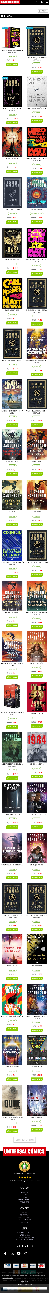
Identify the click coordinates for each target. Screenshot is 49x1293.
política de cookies (7, 1278)
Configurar (24, 1281)
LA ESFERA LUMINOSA (36, 1117)
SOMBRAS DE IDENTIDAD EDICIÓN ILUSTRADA (12, 360)
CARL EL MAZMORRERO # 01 (12, 310)
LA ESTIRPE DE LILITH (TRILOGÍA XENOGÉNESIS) (12, 1016)
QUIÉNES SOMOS (24, 1217)
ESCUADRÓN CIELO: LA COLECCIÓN (37, 814)
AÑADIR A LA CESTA (12, 64)
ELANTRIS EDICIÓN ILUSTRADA (12, 209)
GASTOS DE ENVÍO (24, 1220)
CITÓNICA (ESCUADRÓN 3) (36, 865)
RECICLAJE (24, 1222)
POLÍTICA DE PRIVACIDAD (24, 1237)
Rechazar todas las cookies (25, 1284)
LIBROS (24, 1195)
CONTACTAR (24, 1215)
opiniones (25, 1181)
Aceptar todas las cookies (25, 1288)
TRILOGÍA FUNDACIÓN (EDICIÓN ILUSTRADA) (12, 865)
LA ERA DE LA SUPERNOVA (12, 1067)
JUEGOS (24, 1197)
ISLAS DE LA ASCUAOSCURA (12, 259)
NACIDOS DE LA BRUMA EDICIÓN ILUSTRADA (37, 562)
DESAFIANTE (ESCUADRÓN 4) (37, 663)
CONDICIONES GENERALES (24, 1232)
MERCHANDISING (24, 1200)
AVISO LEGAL (25, 1235)
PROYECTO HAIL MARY (36, 966)
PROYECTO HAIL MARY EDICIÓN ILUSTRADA (36, 108)
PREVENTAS (24, 1202)
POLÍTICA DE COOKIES (24, 1240)
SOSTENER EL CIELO (12, 966)
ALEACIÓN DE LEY (37, 512)
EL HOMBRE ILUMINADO (12, 159)
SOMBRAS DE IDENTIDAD (12, 461)
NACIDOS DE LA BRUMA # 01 (12, 613)
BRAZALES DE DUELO (12, 512)
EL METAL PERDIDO (36, 461)
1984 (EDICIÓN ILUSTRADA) (37, 764)
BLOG (24, 1212)
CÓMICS (24, 1192)
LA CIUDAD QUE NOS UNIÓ (36, 1067)
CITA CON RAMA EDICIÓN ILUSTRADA (12, 814)
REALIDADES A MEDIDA (36, 209)
